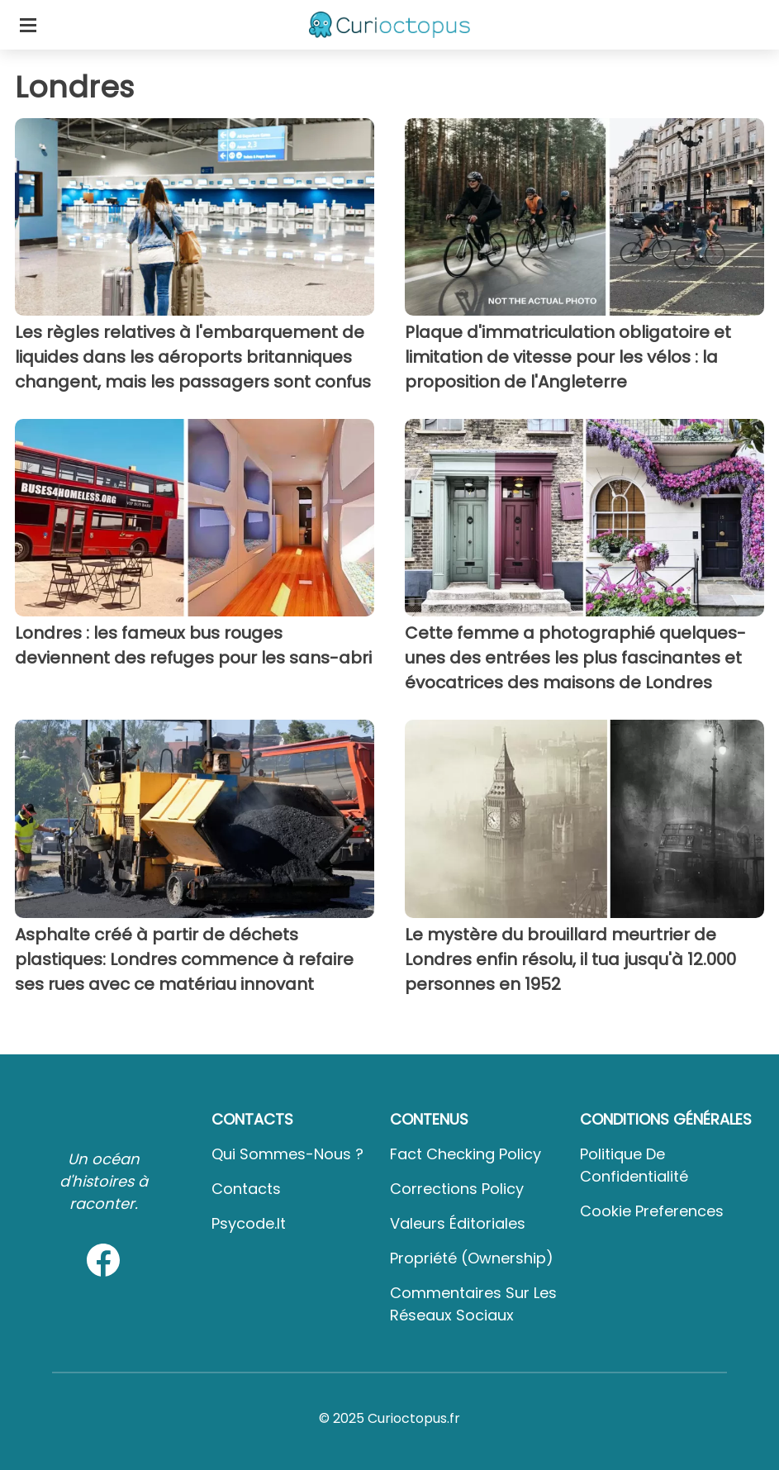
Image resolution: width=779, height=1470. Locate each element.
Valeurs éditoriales (457, 1223)
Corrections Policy (457, 1188)
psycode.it (248, 1223)
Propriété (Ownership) (471, 1258)
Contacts (246, 1188)
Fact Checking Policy (465, 1154)
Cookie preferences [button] (652, 1211)
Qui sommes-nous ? (287, 1154)
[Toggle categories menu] (28, 25)
